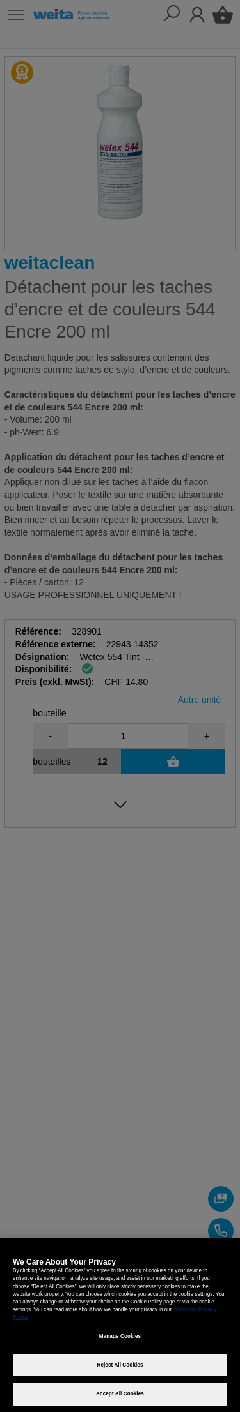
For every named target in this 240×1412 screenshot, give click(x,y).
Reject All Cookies (120, 1365)
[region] (120, 1325)
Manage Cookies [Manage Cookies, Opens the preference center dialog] (120, 1336)
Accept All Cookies (120, 1394)
